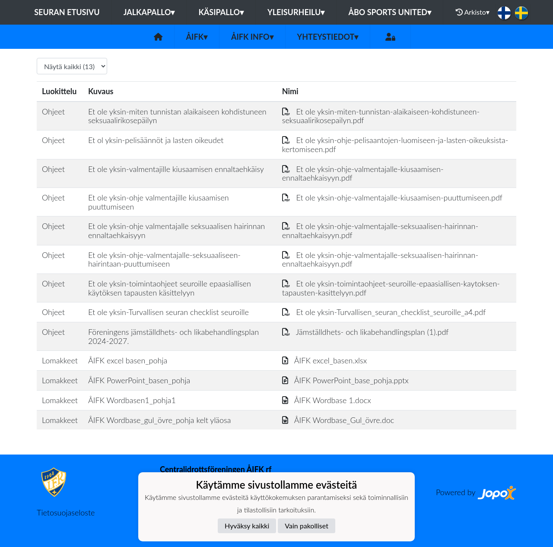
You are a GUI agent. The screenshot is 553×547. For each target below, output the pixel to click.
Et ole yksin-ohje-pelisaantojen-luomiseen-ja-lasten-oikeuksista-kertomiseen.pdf (395, 144)
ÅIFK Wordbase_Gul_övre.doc (338, 420)
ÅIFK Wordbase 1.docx (326, 400)
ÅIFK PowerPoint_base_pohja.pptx (345, 380)
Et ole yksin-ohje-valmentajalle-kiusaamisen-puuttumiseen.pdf (392, 197)
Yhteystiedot (328, 36)
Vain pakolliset (306, 526)
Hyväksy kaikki (247, 526)
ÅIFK (196, 36)
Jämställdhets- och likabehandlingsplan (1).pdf (365, 332)
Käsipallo (221, 12)
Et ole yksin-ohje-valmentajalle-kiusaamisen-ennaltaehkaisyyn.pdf (363, 173)
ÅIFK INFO (252, 36)
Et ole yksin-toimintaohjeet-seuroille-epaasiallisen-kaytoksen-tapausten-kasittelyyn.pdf (391, 288)
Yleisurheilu (295, 12)
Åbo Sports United (389, 12)
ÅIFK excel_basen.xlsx (324, 360)
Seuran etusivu (67, 12)
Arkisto (472, 12)
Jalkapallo (149, 12)
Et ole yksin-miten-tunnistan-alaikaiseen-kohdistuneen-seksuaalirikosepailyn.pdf (381, 116)
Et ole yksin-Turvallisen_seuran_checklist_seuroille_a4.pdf (384, 312)
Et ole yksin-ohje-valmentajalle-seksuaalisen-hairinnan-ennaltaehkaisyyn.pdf (380, 230)
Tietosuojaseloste (66, 512)
